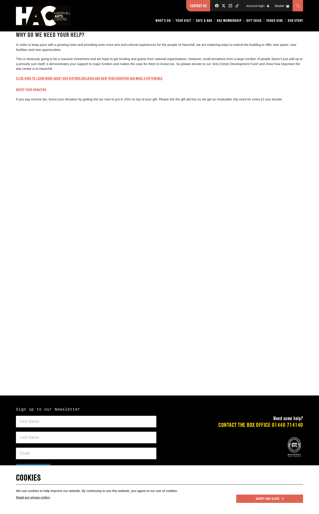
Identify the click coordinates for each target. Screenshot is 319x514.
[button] (163, 21)
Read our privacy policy (33, 497)
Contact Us (198, 5)
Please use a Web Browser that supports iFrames (159, 254)
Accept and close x (270, 499)
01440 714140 (287, 425)
